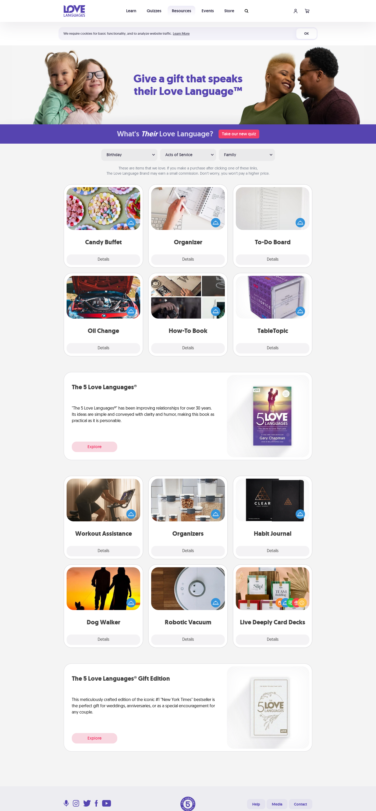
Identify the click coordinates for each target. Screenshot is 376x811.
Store (229, 11)
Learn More (181, 33)
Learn (131, 11)
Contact (300, 804)
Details (103, 260)
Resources (181, 11)
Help (256, 804)
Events (208, 11)
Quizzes (154, 11)
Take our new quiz (239, 134)
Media (277, 804)
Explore (94, 446)
